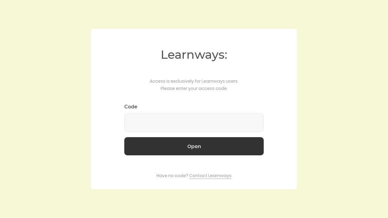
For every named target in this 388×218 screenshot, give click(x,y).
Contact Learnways (210, 176)
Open (194, 146)
